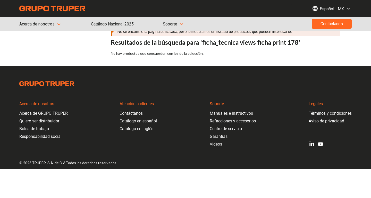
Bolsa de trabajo (34, 128)
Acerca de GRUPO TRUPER (43, 113)
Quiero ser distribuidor (39, 121)
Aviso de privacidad (326, 121)
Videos (216, 144)
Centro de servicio (226, 128)
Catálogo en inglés (136, 128)
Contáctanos (131, 113)
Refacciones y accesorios (233, 121)
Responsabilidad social (40, 136)
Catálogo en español (138, 121)
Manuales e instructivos (231, 113)
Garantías (218, 136)
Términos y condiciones (330, 113)
